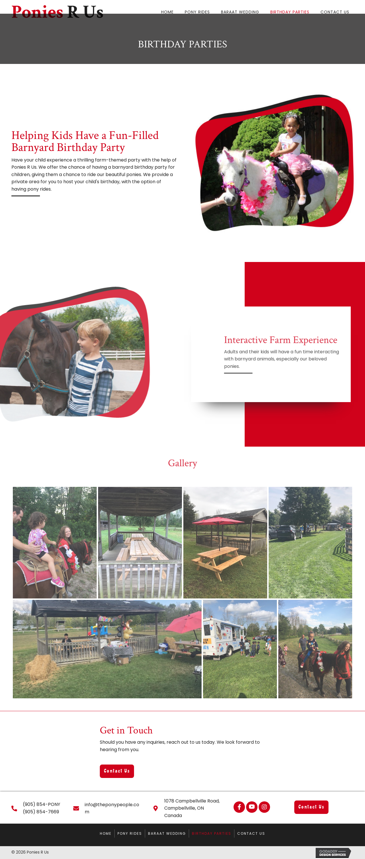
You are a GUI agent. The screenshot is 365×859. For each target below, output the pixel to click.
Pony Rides (129, 833)
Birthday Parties (211, 833)
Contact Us (251, 833)
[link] (167, 11)
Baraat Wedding (167, 833)
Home (105, 833)
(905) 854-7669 (41, 811)
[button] (117, 771)
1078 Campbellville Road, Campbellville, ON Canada (192, 808)
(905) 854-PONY (41, 804)
